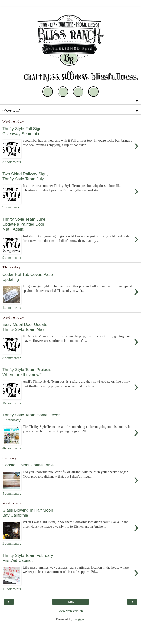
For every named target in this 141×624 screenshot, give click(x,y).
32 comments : (12, 162)
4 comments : (11, 493)
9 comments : (11, 207)
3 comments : (11, 543)
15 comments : (12, 403)
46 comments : (12, 448)
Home (70, 601)
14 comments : (12, 307)
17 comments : (12, 589)
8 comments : (11, 358)
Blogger (78, 619)
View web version (70, 611)
